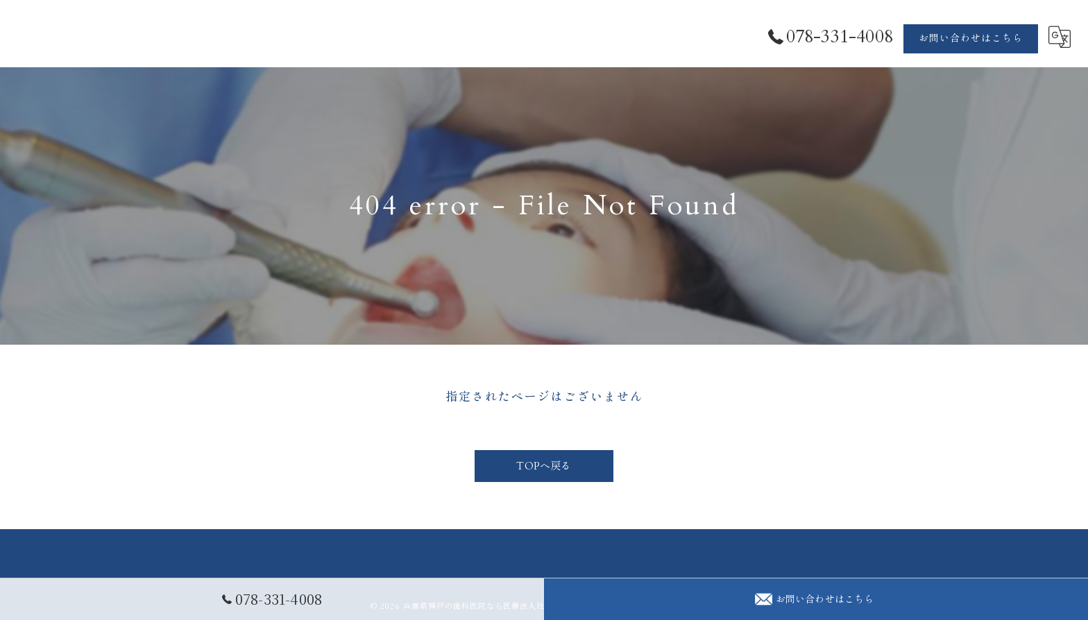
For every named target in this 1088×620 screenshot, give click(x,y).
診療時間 (870, 599)
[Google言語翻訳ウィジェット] (1059, 37)
